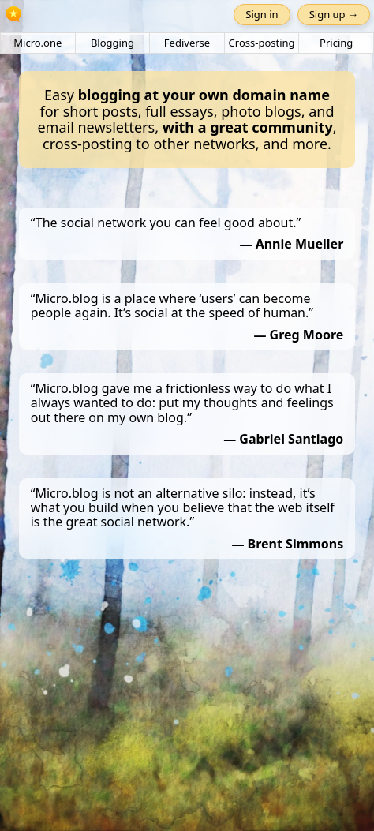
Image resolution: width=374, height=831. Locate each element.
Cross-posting (262, 43)
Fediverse (187, 43)
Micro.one (37, 43)
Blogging (112, 43)
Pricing (336, 43)
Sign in (261, 14)
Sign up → (333, 14)
